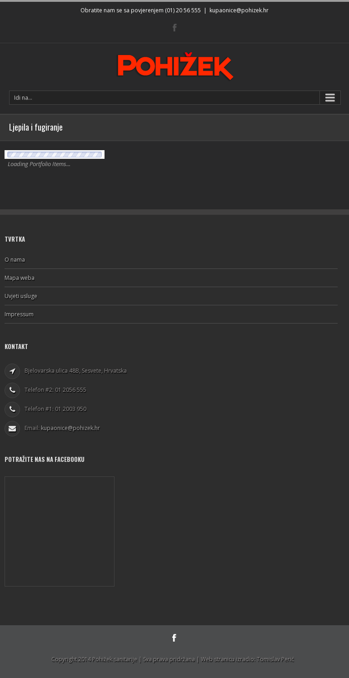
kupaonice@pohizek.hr (239, 10)
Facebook (175, 27)
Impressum (19, 314)
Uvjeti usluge (21, 296)
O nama (15, 259)
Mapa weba (20, 278)
